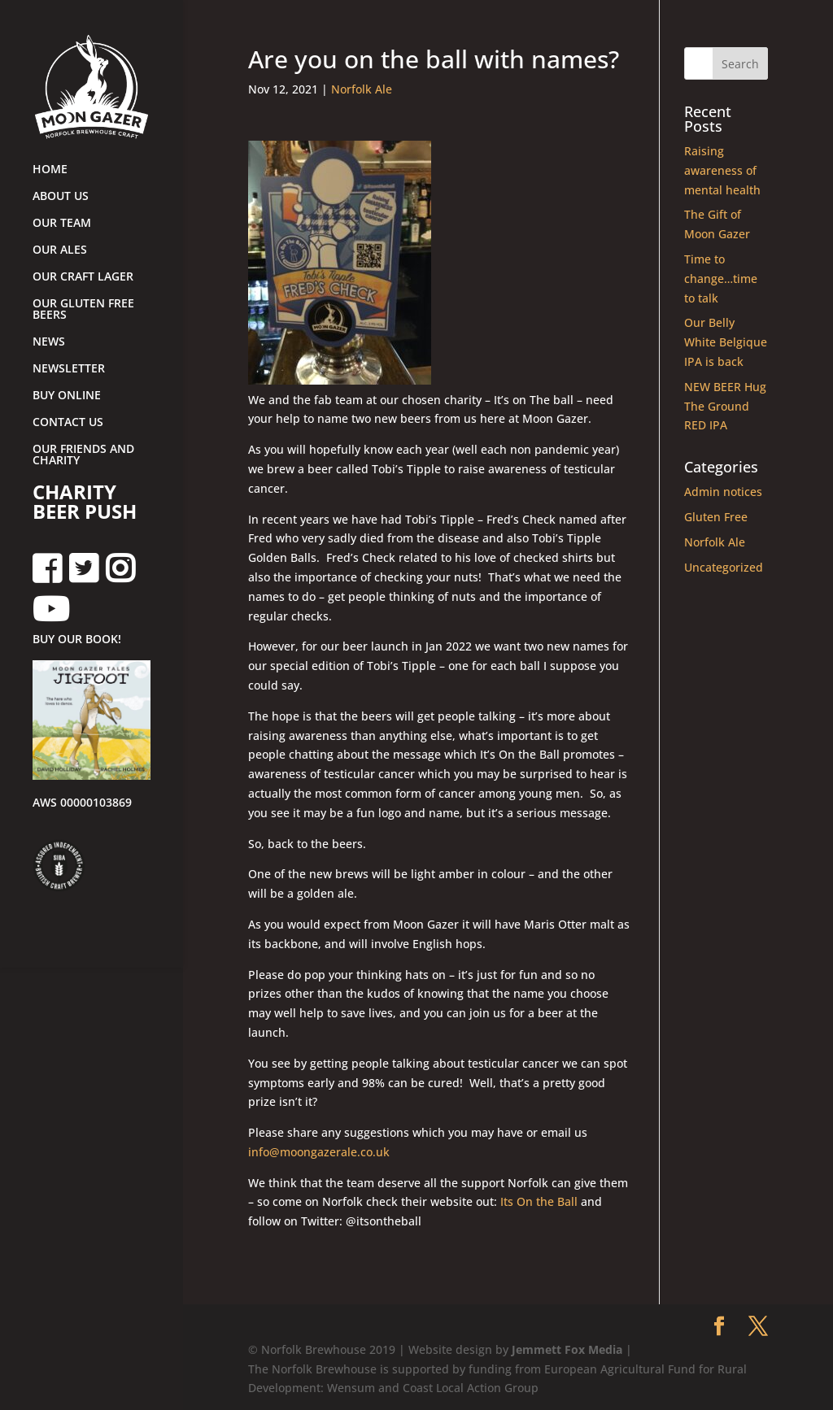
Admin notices (723, 491)
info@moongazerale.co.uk (319, 1152)
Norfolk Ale (361, 89)
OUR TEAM (62, 223)
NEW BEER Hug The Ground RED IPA (725, 406)
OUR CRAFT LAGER (83, 277)
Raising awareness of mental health (722, 170)
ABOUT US (61, 196)
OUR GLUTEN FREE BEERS (83, 310)
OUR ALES (60, 250)
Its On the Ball (539, 1201)
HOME (50, 169)
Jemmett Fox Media (567, 1349)
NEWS (49, 342)
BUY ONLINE (67, 396)
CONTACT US (68, 422)
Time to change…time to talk (720, 278)
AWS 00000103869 (82, 803)
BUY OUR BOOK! (77, 639)
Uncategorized (723, 567)
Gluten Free (716, 516)
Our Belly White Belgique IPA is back (725, 342)
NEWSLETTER (69, 369)
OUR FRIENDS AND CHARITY (83, 455)
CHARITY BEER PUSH (85, 503)
